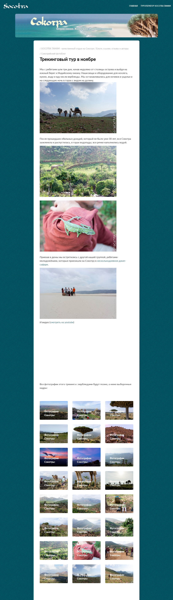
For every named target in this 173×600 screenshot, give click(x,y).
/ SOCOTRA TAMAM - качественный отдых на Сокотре (67, 48)
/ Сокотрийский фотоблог (53, 53)
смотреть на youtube (61, 322)
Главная (133, 6)
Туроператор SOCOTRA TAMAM (156, 6)
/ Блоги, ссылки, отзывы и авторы (112, 48)
